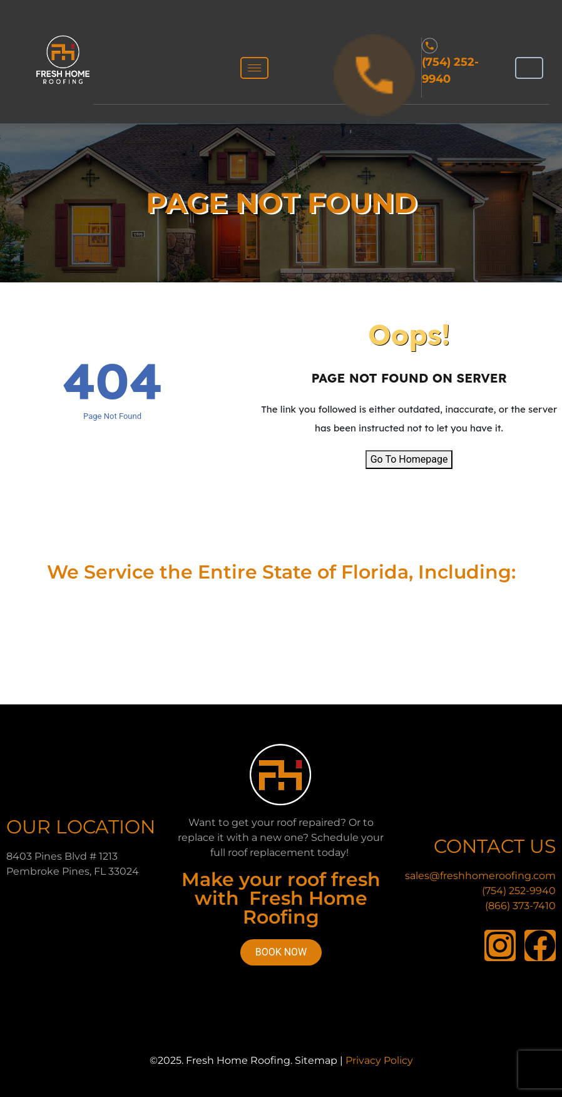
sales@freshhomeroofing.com (480, 876)
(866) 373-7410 (520, 906)
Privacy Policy (379, 1060)
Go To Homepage (409, 459)
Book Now (281, 952)
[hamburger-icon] (254, 68)
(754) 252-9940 (519, 891)
